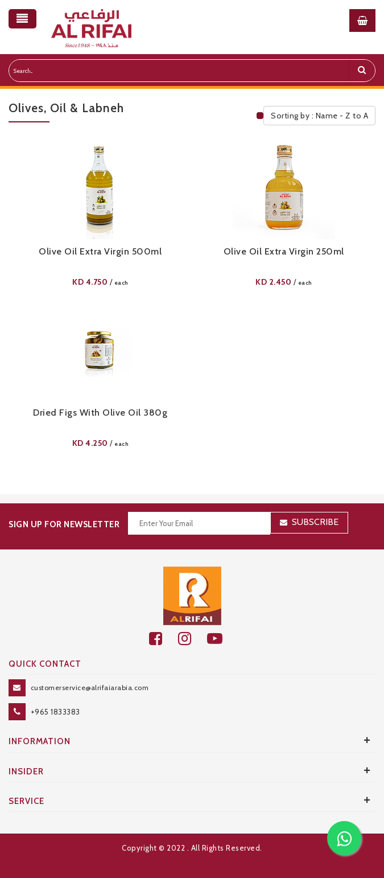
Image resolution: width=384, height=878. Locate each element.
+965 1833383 (55, 711)
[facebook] (163, 638)
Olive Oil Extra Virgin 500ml (100, 251)
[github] (192, 638)
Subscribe (315, 521)
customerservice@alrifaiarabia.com (90, 687)
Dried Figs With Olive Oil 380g (100, 412)
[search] (362, 70)
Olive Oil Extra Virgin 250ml (284, 251)
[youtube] (221, 638)
